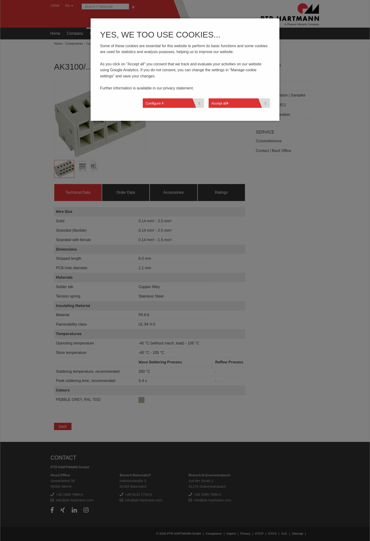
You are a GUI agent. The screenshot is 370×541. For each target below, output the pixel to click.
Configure (155, 103)
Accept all (220, 103)
